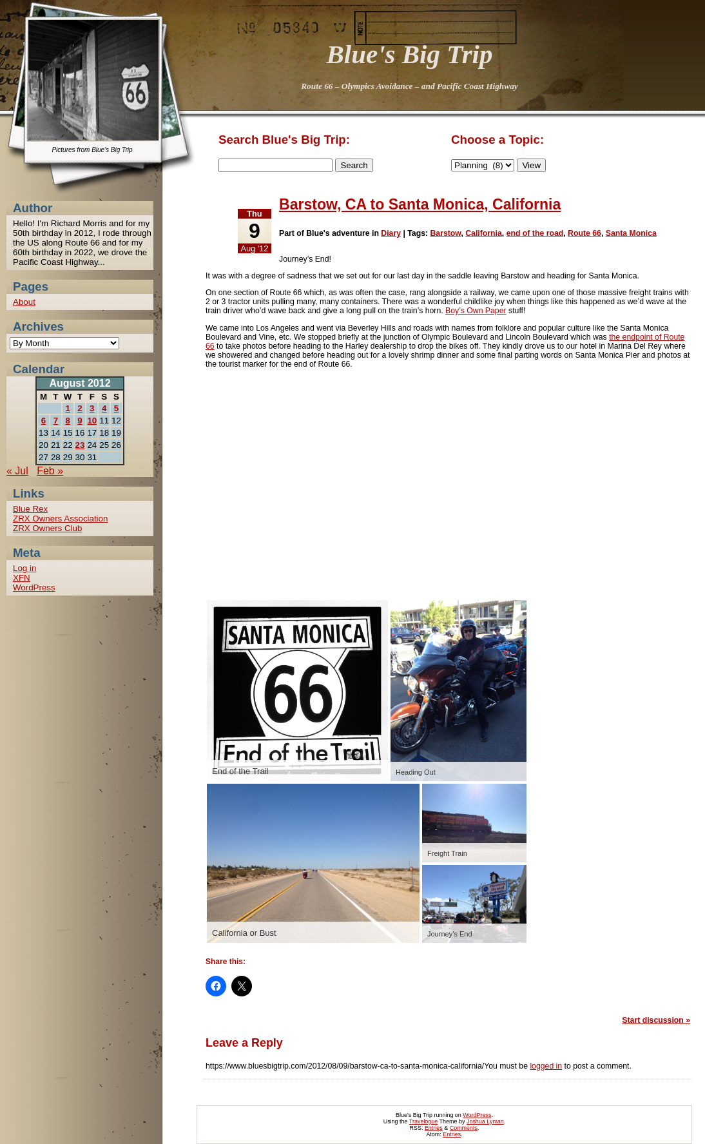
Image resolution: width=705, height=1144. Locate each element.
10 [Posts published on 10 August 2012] (92, 420)
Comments (464, 1128)
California (483, 233)
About (24, 302)
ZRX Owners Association (60, 518)
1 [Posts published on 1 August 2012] (67, 408)
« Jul (17, 470)
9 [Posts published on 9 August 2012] (79, 420)
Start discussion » (656, 1020)
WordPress (34, 587)
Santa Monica (631, 233)
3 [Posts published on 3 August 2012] (92, 408)
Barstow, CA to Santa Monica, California (420, 204)
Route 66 (584, 233)
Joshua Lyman (485, 1121)
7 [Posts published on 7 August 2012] (55, 420)
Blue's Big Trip (410, 54)
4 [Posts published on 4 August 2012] (104, 408)
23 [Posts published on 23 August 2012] (80, 445)
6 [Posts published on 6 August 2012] (43, 420)
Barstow (445, 233)
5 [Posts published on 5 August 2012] (116, 408)
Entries (434, 1128)
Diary (391, 233)
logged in (546, 1066)
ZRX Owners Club (47, 528)
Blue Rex (30, 509)
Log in (24, 568)
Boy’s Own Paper (476, 310)
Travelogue (423, 1121)
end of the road (535, 233)
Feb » (50, 470)
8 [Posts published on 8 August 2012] (67, 420)
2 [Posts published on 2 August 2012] (79, 408)
